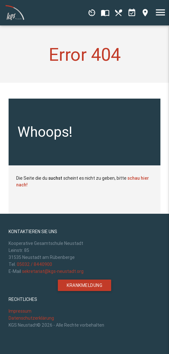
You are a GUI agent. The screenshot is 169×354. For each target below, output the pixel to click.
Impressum (20, 311)
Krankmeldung (84, 285)
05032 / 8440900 (34, 264)
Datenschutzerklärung (31, 318)
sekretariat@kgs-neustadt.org (53, 271)
